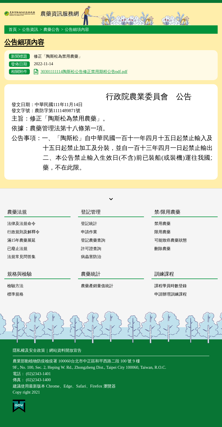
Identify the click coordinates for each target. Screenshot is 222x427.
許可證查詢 (91, 248)
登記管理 (91, 212)
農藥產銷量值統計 (97, 285)
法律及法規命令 (21, 223)
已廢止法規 (17, 248)
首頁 (13, 29)
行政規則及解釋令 (23, 232)
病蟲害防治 (91, 256)
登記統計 (89, 223)
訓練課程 (164, 274)
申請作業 (89, 232)
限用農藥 (162, 232)
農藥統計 (91, 274)
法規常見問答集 (21, 256)
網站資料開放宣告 (65, 350)
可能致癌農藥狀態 (170, 240)
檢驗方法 (15, 285)
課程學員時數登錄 (170, 285)
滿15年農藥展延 (21, 240)
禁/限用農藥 (167, 212)
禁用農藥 (162, 223)
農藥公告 (51, 29)
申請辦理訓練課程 (170, 294)
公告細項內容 (77, 29)
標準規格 (15, 294)
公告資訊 (30, 29)
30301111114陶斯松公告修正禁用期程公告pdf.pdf (83, 71)
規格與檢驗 (19, 274)
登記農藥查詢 (93, 240)
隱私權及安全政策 (29, 350)
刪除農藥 (162, 248)
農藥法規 (17, 212)
